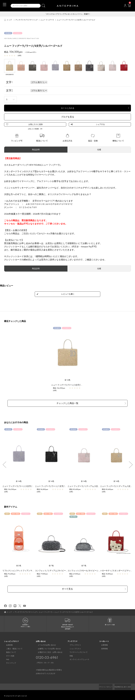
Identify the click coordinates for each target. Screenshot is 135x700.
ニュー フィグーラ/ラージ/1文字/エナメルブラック (58, 486)
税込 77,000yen (43, 574)
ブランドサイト (73, 644)
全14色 (68, 382)
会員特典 (7, 644)
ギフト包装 (8, 654)
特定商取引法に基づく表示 (121, 685)
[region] (18, 539)
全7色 (51, 566)
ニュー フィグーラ (47, 20)
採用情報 (102, 647)
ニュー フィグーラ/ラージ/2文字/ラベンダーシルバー (27, 486)
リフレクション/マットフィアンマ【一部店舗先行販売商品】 (30, 571)
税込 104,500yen (60, 390)
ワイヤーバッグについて (77, 651)
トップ (9, 20)
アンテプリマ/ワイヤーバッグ (26, 20)
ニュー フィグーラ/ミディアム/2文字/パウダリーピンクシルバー (97, 486)
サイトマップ (9, 662)
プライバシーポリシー (101, 685)
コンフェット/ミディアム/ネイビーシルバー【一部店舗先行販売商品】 (67, 571)
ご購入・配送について (12, 647)
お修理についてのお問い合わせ (47, 647)
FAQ (5, 658)
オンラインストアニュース (77, 658)
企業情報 (102, 644)
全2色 (18, 566)
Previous (4, 465)
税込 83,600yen (76, 489)
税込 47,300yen (76, 574)
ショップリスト (73, 647)
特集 (69, 654)
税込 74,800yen (108, 574)
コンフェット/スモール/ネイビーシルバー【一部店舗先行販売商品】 (98, 571)
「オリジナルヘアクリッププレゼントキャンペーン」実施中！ (67, 14)
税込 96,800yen (43, 489)
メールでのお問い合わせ (45, 644)
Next (131, 465)
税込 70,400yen (11, 574)
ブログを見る (67, 117)
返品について (9, 651)
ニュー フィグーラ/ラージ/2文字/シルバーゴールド (75, 387)
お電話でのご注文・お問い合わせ (49, 661)
